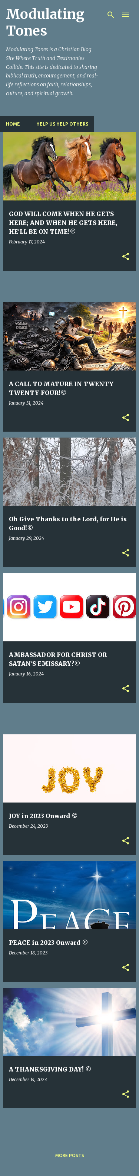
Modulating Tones (45, 22)
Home (13, 124)
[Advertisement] (71, 286)
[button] (125, 257)
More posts (69, 1155)
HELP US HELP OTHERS (62, 124)
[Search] (110, 15)
